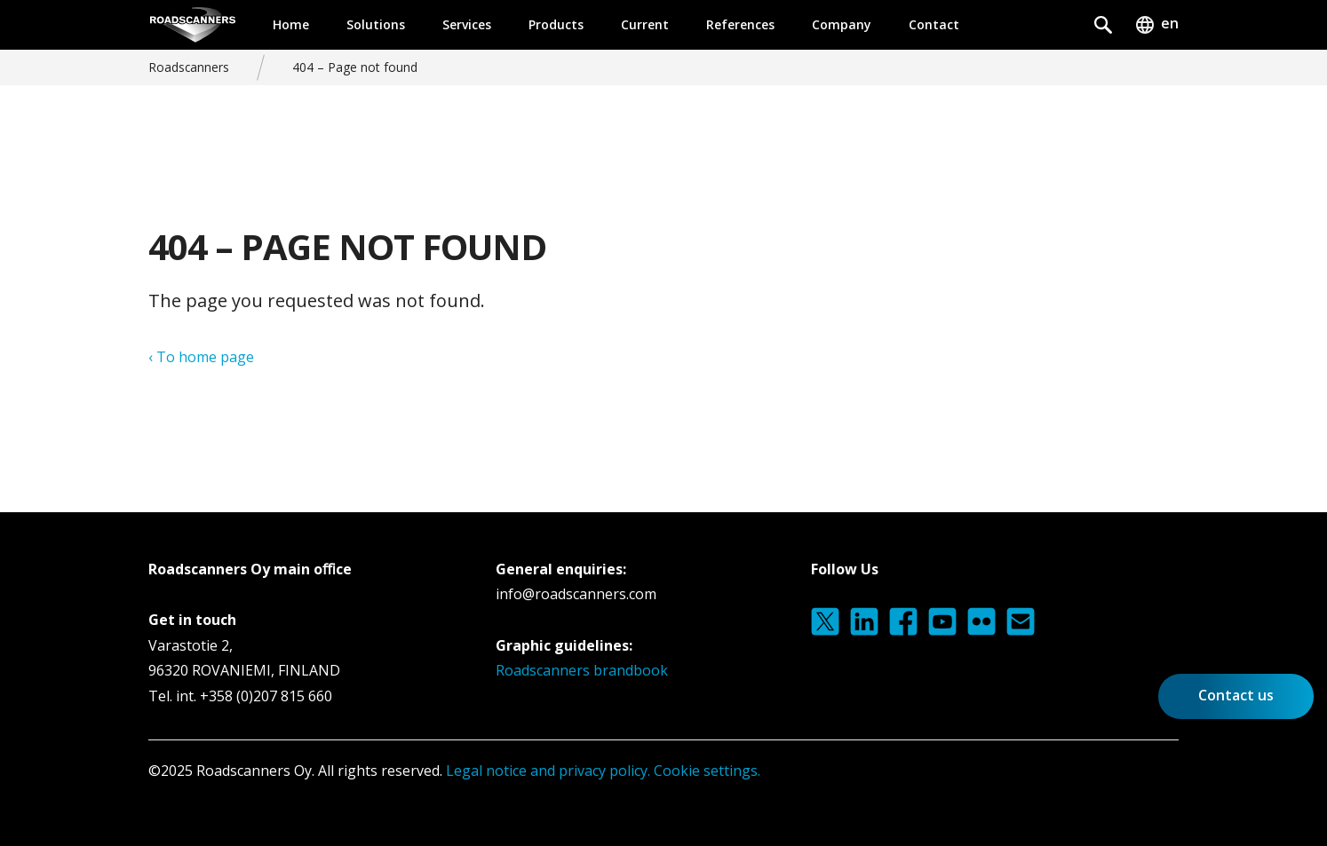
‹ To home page (201, 357)
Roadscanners (188, 67)
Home (291, 24)
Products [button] (556, 24)
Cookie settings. (707, 770)
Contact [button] (934, 24)
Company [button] (841, 24)
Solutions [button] (375, 24)
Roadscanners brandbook (582, 670)
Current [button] (645, 24)
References (740, 24)
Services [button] (466, 24)
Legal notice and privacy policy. (546, 770)
